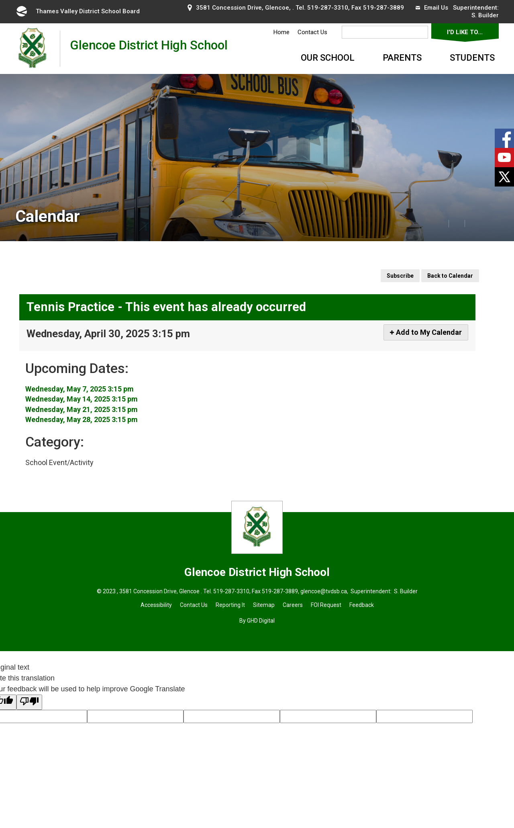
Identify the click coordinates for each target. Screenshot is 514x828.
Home (281, 32)
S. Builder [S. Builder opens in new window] (485, 15)
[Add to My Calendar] (425, 332)
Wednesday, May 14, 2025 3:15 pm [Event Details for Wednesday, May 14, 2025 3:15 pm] (81, 399)
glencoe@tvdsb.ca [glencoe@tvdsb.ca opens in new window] (323, 591)
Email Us (432, 7)
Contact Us (312, 32)
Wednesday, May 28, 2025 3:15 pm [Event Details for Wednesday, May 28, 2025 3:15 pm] (81, 419)
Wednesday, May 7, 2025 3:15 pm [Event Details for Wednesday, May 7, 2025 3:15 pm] (79, 389)
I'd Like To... (465, 32)
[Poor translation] (29, 702)
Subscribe (400, 276)
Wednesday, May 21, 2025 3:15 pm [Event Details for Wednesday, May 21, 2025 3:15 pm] (81, 409)
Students (472, 58)
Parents (402, 58)
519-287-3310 (327, 7)
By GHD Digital (257, 620)
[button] (422, 223)
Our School (328, 58)
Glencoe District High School (149, 48)
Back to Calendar (450, 276)
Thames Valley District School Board (77, 11)
